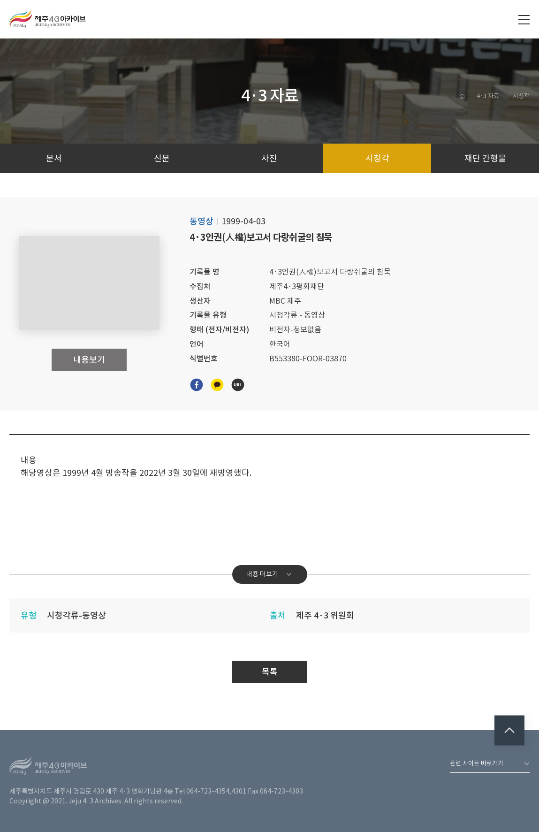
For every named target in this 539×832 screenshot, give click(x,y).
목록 (270, 671)
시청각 (521, 96)
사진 (269, 158)
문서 (54, 158)
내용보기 (89, 359)
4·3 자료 (488, 96)
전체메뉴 (524, 19)
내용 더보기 (269, 574)
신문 (162, 158)
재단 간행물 (485, 158)
